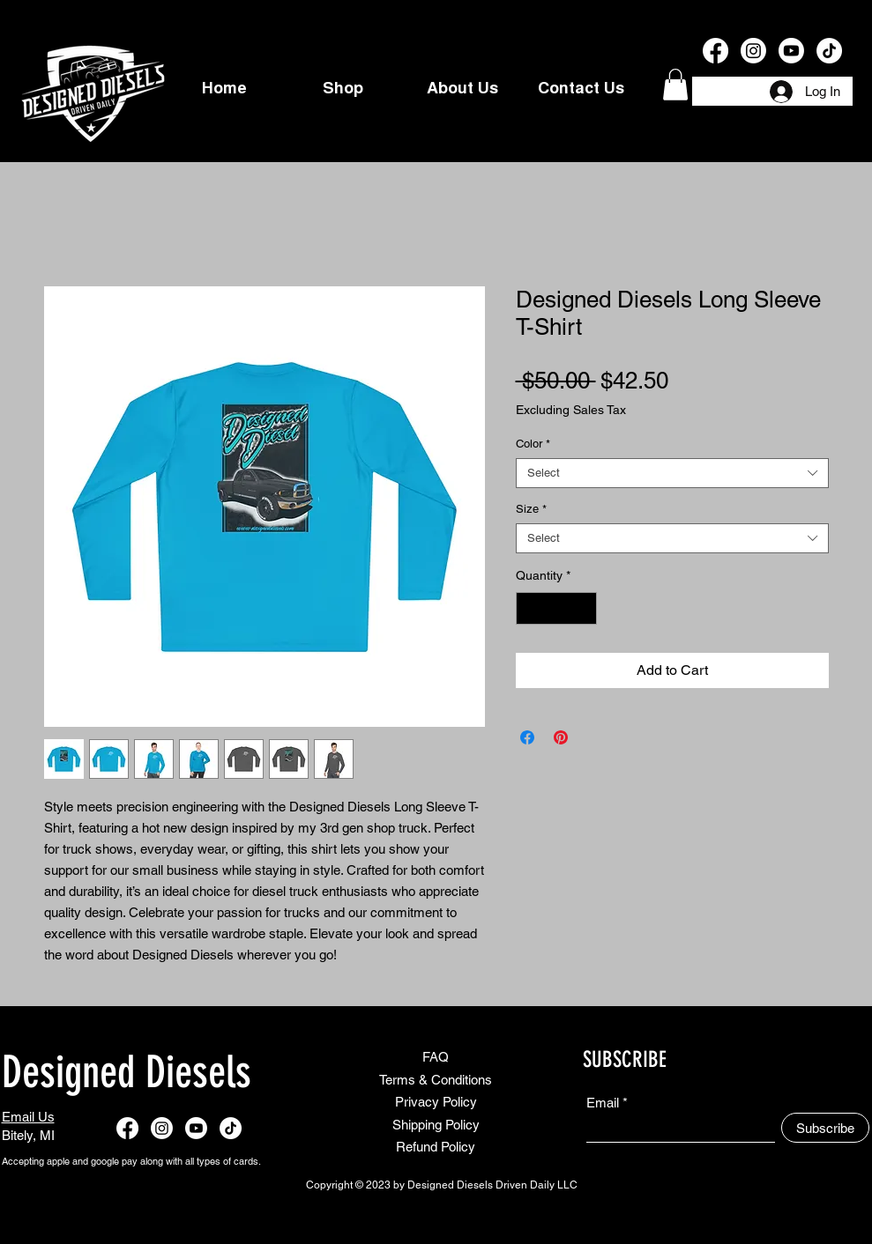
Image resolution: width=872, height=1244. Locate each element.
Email (602, 1102)
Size (531, 508)
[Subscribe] (825, 1128)
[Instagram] (753, 50)
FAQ (435, 1056)
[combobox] (672, 473)
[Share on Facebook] (527, 737)
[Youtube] (791, 50)
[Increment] (583, 608)
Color (533, 443)
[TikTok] (829, 50)
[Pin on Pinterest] (560, 737)
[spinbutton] (556, 608)
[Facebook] (715, 50)
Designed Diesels (126, 1072)
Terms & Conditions (435, 1079)
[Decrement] (529, 608)
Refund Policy (435, 1146)
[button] (675, 84)
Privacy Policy (436, 1101)
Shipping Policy (436, 1124)
